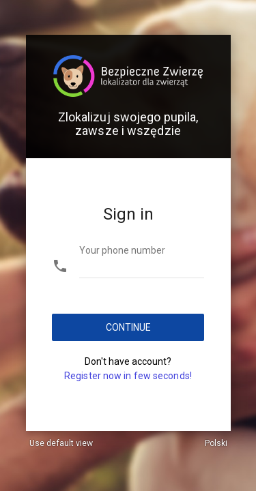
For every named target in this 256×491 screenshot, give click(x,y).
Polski (216, 443)
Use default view (61, 443)
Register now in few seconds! (128, 375)
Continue (128, 327)
